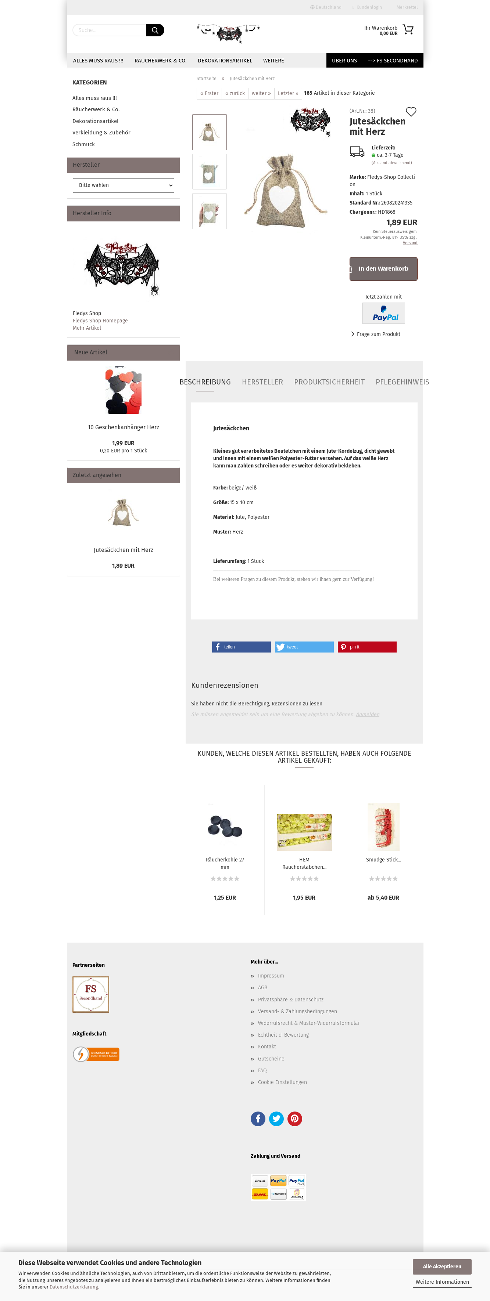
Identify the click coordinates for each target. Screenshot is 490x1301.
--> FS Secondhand (393, 60)
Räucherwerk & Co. (161, 60)
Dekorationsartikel (225, 60)
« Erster (209, 93)
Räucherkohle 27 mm (225, 863)
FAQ (262, 1070)
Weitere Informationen (442, 1282)
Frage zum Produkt (378, 334)
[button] (241, 647)
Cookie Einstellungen (282, 1082)
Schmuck (83, 144)
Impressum (271, 976)
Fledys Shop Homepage (100, 321)
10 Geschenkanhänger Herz (123, 427)
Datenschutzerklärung (74, 1287)
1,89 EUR (123, 565)
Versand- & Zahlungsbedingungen (297, 1011)
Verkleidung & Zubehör (101, 132)
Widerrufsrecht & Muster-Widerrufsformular (309, 1023)
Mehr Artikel (87, 328)
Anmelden (367, 714)
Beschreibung (205, 381)
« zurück (235, 93)
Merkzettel (405, 7)
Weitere (273, 60)
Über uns (344, 60)
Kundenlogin (367, 7)
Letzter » (288, 93)
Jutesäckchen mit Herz (123, 549)
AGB (262, 987)
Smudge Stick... (383, 860)
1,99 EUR (123, 443)
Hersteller (262, 381)
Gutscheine (271, 1059)
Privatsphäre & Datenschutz (290, 1000)
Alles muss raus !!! (98, 60)
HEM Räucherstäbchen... (304, 863)
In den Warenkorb (379, 268)
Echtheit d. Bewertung (283, 1035)
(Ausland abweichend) (392, 162)
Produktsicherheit (329, 381)
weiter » (261, 93)
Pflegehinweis (402, 381)
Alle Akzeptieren (442, 1267)
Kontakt (267, 1047)
